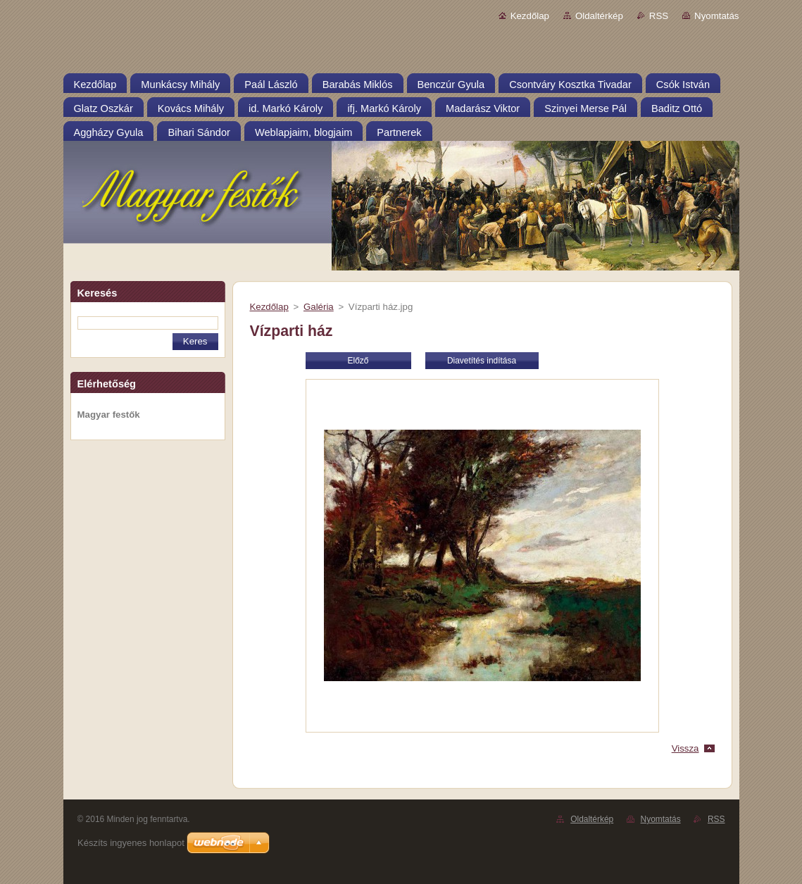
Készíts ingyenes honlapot (130, 843)
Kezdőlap (529, 16)
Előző (358, 361)
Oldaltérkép (599, 16)
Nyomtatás (716, 16)
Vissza (685, 748)
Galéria (318, 306)
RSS (658, 16)
